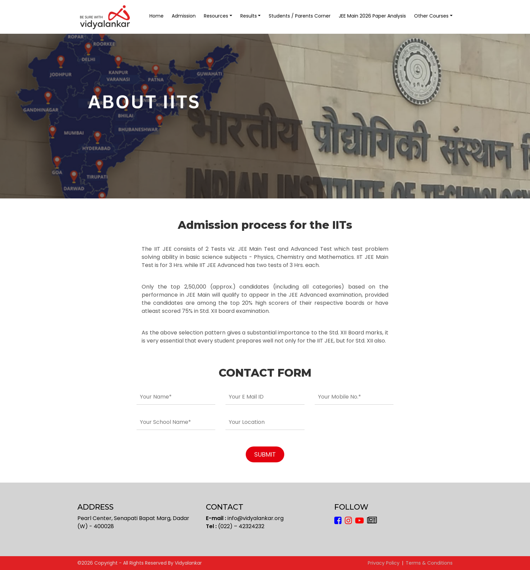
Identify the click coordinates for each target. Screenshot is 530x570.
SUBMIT (265, 454)
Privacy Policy (384, 563)
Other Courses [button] (431, 15)
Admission (184, 15)
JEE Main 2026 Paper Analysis (372, 15)
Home (156, 15)
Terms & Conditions (429, 563)
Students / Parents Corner (300, 15)
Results (248, 15)
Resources (216, 15)
